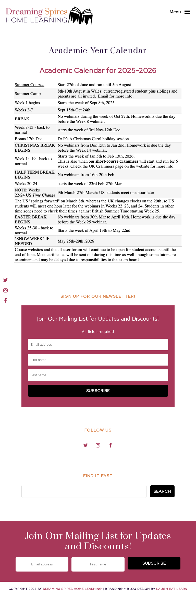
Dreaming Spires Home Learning (72, 589)
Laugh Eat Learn (171, 589)
